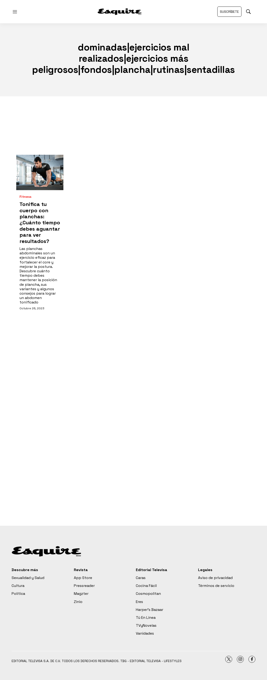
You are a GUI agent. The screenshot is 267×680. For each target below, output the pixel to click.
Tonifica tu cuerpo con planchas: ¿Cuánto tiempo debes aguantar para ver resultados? (40, 222)
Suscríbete (229, 12)
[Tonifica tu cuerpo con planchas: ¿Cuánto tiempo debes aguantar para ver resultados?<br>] (39, 172)
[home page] (120, 11)
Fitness (25, 197)
